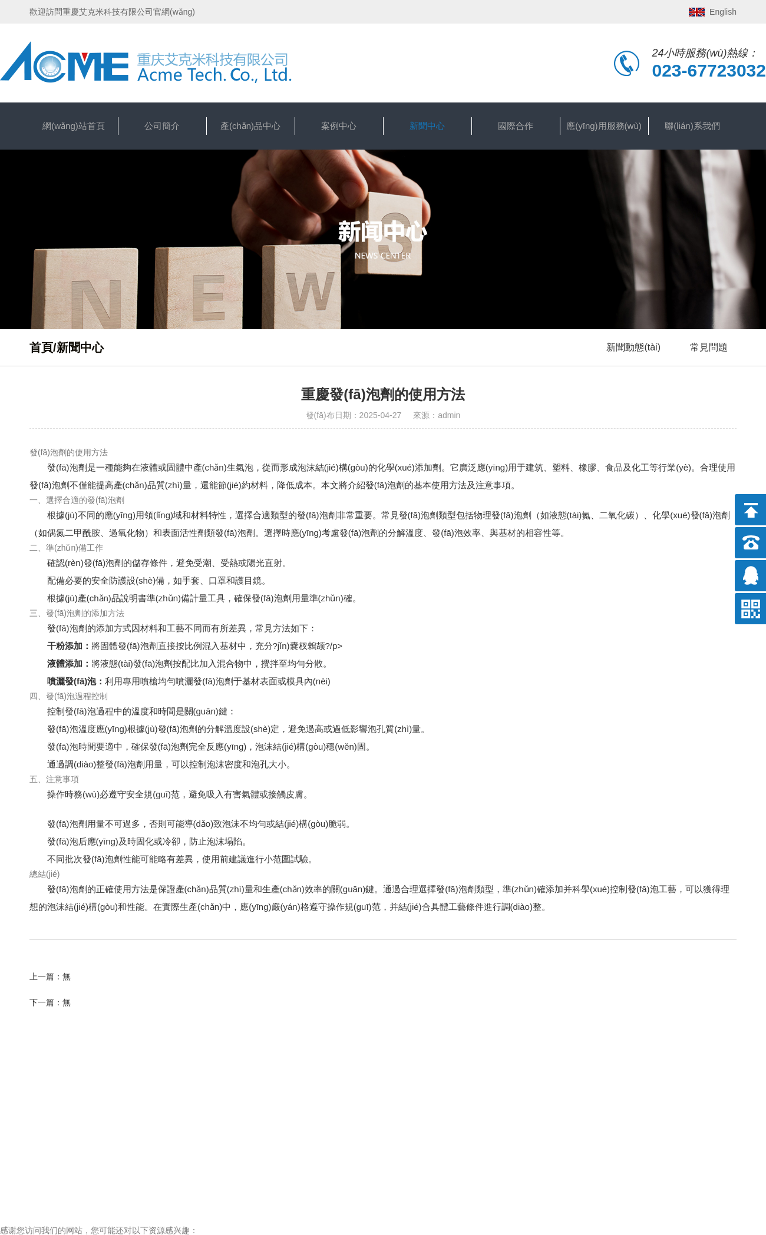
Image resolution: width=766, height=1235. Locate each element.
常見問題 (709, 347)
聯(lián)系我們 (692, 126)
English (723, 11)
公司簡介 (162, 126)
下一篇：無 (50, 1002)
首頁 (41, 347)
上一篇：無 (50, 976)
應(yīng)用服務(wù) (604, 126)
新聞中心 (427, 126)
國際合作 (515, 126)
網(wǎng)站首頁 (73, 126)
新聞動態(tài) (633, 347)
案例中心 (338, 126)
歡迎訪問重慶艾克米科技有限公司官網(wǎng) (112, 11)
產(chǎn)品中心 (250, 126)
